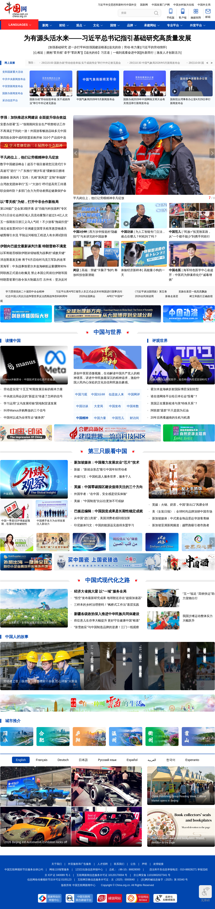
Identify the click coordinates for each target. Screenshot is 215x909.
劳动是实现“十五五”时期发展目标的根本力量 (33, 389)
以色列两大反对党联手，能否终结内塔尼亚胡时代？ (180, 379)
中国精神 (82, 418)
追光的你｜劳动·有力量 (124, 47)
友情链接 (158, 863)
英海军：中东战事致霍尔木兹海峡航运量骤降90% (33, 266)
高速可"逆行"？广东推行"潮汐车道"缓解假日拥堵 (32, 170)
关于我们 (56, 863)
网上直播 (10, 62)
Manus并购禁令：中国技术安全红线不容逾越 (29, 379)
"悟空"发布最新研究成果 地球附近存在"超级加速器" (108, 598)
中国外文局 (204, 4)
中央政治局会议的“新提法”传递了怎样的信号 (33, 396)
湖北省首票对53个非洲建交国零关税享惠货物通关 (33, 228)
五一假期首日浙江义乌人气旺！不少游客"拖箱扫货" (34, 222)
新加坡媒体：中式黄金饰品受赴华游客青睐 (180, 518)
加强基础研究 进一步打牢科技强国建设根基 (78, 47)
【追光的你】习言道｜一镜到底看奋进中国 (111, 52)
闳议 (76, 270)
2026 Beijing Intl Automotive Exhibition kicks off (36, 842)
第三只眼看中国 (107, 451)
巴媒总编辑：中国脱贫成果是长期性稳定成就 (108, 511)
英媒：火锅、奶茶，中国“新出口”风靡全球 (180, 504)
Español (132, 760)
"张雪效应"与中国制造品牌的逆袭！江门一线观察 (106, 627)
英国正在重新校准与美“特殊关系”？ (174, 403)
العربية (152, 760)
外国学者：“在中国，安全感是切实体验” (100, 494)
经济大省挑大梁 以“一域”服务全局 (100, 591)
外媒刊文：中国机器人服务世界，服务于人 (102, 476)
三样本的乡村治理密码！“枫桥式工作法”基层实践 (106, 604)
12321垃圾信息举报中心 (89, 869)
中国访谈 (127, 231)
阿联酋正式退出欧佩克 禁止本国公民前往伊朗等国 (33, 273)
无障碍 (205, 893)
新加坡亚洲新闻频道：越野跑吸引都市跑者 (180, 525)
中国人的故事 (16, 637)
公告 (133, 863)
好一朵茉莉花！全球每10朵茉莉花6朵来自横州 (30, 622)
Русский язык (107, 760)
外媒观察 (8, 493)
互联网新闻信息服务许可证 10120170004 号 (102, 875)
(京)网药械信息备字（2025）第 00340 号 (164, 879)
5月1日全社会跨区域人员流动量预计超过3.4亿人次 (34, 215)
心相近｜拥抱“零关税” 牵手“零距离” (57, 52)
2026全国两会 (87, 296)
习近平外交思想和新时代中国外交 (117, 4)
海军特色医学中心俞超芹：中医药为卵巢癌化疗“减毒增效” (191, 274)
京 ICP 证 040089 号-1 (57, 875)
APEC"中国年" (115, 296)
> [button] (211, 63)
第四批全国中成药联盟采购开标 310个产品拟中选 (33, 137)
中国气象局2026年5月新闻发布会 (96, 99)
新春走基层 (171, 296)
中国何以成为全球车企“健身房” (24, 417)
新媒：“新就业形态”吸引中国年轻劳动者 (100, 469)
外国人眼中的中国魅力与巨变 (168, 493)
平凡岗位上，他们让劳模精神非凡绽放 (29, 157)
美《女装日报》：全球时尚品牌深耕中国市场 (182, 511)
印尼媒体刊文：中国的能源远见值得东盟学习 (104, 525)
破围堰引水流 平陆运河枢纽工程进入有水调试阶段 (33, 235)
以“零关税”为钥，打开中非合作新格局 (29, 202)
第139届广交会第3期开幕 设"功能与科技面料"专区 (33, 208)
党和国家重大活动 (12, 71)
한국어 (170, 760)
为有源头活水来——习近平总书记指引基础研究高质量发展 (107, 38)
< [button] (207, 63)
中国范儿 (175, 231)
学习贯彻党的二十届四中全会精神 (25, 291)
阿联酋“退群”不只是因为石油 (170, 410)
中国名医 (175, 270)
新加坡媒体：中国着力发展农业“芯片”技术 (106, 462)
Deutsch (63, 760)
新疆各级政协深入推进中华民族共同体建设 (106, 614)
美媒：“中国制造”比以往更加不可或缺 (99, 501)
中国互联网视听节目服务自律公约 (24, 869)
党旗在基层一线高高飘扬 (193, 291)
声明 (144, 863)
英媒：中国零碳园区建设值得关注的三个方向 (108, 487)
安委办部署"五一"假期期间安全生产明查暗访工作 (32, 124)
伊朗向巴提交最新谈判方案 (20, 246)
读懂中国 (13, 341)
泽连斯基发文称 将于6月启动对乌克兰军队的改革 (33, 259)
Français (41, 760)
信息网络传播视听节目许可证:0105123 (49, 879)
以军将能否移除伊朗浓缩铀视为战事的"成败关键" (32, 253)
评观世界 (160, 341)
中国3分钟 (80, 231)
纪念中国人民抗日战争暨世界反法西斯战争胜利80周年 (37, 296)
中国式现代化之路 (107, 580)
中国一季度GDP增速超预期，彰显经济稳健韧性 (15, 522)
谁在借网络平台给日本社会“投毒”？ (174, 396)
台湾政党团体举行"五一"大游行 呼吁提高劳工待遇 (33, 184)
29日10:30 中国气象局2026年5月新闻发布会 (154, 62)
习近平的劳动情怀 (154, 47)
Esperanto (192, 760)
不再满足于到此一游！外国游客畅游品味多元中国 (33, 131)
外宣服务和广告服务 (79, 863)
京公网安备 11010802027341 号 (151, 875)
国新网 (144, 4)
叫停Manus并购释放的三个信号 (25, 410)
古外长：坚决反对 (55, 279)
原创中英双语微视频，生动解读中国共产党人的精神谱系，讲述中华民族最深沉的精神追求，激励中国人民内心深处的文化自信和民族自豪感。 (107, 378)
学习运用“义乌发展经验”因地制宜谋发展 (30, 403)
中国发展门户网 (161, 4)
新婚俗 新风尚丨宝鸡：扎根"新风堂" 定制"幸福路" (33, 177)
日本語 (83, 760)
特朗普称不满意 (54, 246)
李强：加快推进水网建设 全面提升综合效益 (33, 117)
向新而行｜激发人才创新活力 (161, 52)
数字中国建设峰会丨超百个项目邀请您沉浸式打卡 (33, 164)
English (21, 760)
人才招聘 (102, 863)
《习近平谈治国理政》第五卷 (150, 291)
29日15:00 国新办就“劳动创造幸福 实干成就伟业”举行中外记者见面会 (81, 62)
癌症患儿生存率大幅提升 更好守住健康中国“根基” (107, 620)
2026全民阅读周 (144, 296)
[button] (212, 153)
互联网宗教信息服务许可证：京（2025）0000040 (106, 879)
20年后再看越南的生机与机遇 (170, 417)
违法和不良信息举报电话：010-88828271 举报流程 (178, 869)
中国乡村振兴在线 (183, 4)
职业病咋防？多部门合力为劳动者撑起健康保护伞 (33, 190)
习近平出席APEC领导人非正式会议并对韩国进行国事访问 (89, 291)
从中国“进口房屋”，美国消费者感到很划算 (102, 518)
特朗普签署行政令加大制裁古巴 (21, 279)
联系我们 (119, 863)
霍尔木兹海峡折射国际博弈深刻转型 (175, 389)
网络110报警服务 (59, 869)
